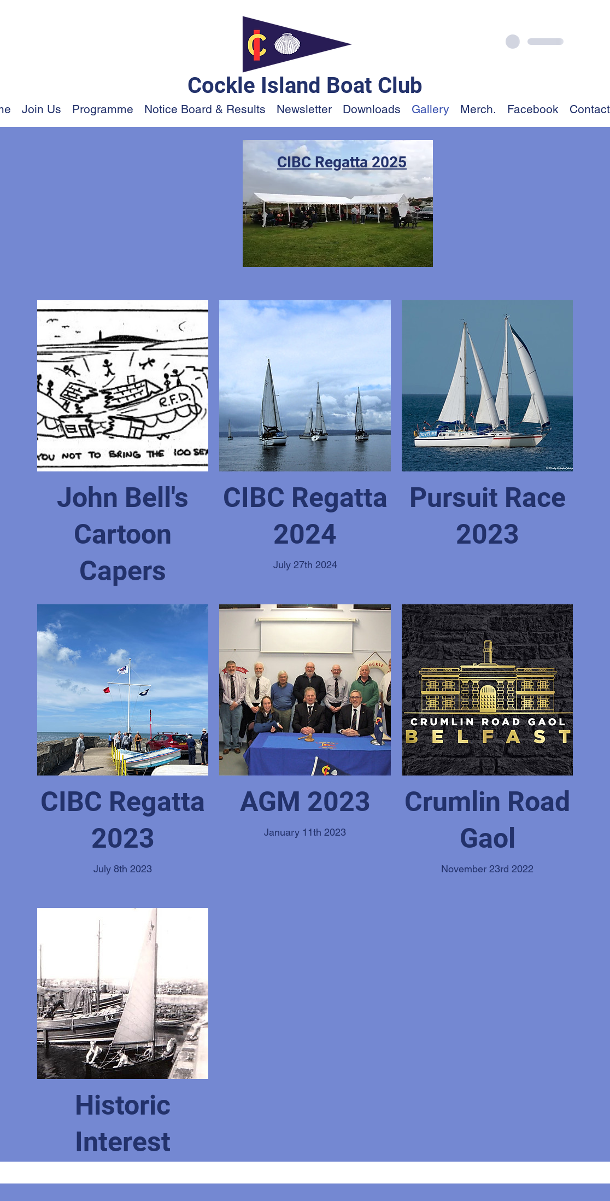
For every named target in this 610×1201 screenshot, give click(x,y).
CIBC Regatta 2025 (342, 162)
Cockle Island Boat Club (305, 85)
